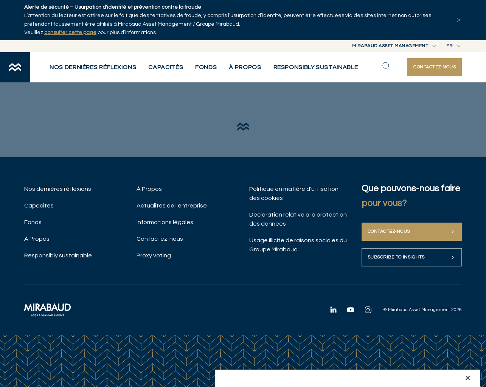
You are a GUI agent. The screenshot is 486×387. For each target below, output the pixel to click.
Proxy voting (154, 255)
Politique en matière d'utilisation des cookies (293, 193)
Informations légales (165, 222)
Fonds (33, 222)
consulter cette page (70, 32)
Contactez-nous (160, 239)
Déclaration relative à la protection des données (298, 219)
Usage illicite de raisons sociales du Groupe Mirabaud (298, 244)
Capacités (39, 206)
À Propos (37, 239)
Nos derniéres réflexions (57, 189)
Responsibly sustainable (58, 255)
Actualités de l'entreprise (172, 206)
